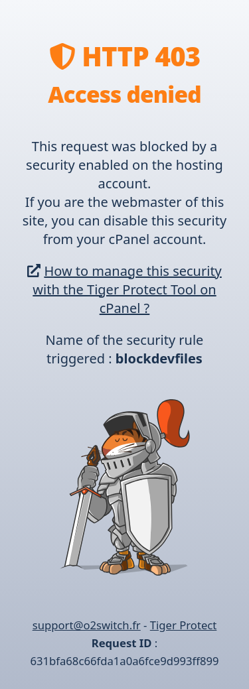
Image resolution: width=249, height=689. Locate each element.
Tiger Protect (183, 625)
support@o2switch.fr (87, 625)
